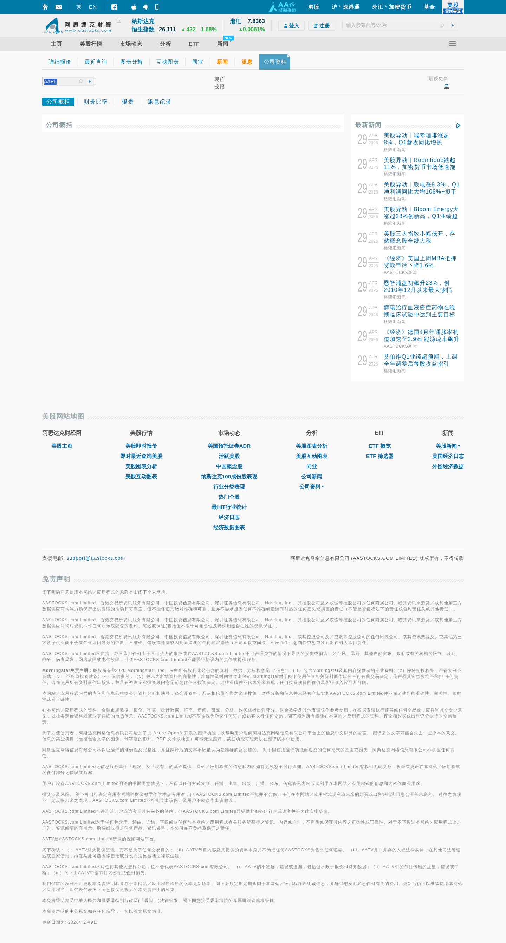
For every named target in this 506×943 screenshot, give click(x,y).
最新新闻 (368, 125)
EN (93, 7)
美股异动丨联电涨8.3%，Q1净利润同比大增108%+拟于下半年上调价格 (422, 192)
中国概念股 (229, 466)
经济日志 (229, 517)
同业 (311, 466)
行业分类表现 (229, 487)
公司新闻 (311, 476)
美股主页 (61, 446)
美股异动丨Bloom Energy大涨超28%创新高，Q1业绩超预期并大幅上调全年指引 (421, 216)
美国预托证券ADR (229, 446)
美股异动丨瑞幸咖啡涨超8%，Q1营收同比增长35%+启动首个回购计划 (416, 142)
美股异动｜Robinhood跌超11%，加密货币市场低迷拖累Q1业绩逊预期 (420, 167)
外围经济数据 (448, 466)
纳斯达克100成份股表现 (229, 476)
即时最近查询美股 (141, 456)
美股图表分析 (141, 466)
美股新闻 (448, 446)
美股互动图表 (141, 476)
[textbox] (400, 25)
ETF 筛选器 (380, 456)
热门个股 (229, 497)
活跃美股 (229, 456)
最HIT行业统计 (229, 507)
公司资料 (311, 487)
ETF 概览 (380, 446)
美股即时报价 (141, 446)
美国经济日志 (448, 456)
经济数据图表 (229, 527)
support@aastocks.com (96, 558)
